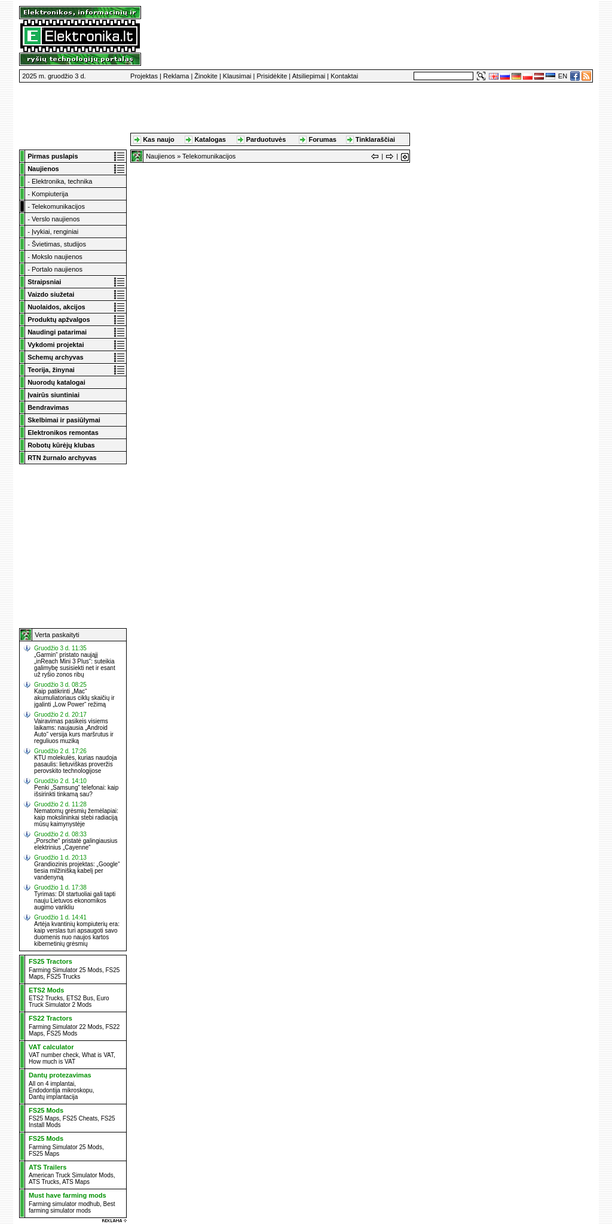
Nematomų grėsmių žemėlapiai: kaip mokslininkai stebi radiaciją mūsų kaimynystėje (76, 817)
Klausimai (237, 76)
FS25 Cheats (80, 1118)
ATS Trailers (47, 1167)
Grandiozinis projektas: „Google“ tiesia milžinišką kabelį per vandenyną (77, 871)
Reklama (176, 76)
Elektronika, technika (62, 181)
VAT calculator (51, 1047)
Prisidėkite (272, 76)
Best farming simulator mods (72, 1207)
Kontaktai (344, 76)
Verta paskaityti (57, 634)
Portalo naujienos (57, 269)
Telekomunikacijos (58, 206)
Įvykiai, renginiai (55, 231)
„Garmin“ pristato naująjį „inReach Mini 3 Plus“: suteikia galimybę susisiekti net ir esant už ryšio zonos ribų (74, 664)
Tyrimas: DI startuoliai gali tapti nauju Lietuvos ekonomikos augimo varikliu (74, 901)
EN (562, 76)
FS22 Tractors (50, 1018)
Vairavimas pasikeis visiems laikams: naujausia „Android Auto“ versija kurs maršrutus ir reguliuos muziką (74, 731)
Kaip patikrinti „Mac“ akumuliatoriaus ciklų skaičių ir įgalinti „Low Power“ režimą (74, 698)
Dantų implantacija (53, 1097)
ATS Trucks (44, 1182)
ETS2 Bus (79, 998)
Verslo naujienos (56, 219)
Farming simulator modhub (64, 1204)
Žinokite (206, 76)
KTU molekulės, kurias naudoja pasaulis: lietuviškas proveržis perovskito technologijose (75, 764)
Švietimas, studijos (59, 244)
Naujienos (160, 156)
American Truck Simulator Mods (71, 1175)
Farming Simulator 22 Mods (65, 1027)
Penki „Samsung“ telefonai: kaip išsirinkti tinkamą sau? (76, 790)
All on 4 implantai (51, 1083)
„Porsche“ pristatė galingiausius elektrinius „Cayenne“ (76, 844)
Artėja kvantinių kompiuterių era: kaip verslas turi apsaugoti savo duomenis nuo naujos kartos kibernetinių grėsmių (77, 934)
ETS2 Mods (46, 990)
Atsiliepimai (309, 76)
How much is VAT (52, 1061)
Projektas (144, 76)
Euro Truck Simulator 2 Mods (69, 1001)
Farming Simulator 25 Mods (65, 970)
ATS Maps (76, 1182)
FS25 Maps (44, 1118)
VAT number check (53, 1055)
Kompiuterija (50, 193)
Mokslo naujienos (57, 256)
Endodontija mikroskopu (61, 1090)
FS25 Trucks (63, 976)
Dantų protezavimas (60, 1075)
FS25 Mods (62, 1033)
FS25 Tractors (50, 961)
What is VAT (98, 1055)
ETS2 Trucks (46, 998)
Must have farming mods (67, 1195)
